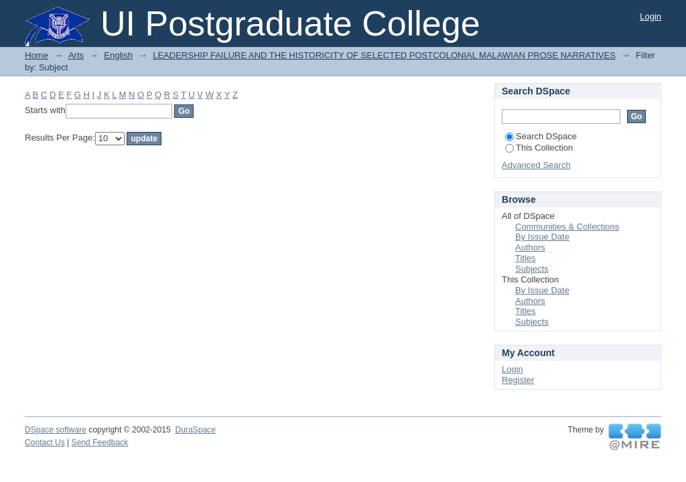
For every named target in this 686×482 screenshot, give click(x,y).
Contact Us (45, 442)
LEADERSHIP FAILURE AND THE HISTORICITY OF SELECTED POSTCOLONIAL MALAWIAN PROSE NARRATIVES (384, 55)
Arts (76, 55)
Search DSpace (541, 136)
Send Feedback (100, 442)
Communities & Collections (567, 227)
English (118, 55)
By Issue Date (542, 237)
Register (518, 380)
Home (36, 55)
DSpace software (55, 429)
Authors (530, 247)
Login (650, 16)
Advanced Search (536, 165)
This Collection (539, 148)
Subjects (532, 269)
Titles (525, 258)
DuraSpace (195, 429)
